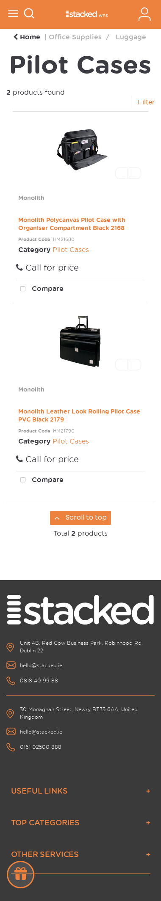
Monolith (31, 198)
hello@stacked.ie (41, 665)
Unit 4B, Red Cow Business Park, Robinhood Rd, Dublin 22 (81, 647)
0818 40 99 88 (39, 680)
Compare (40, 289)
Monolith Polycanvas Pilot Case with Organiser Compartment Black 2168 (71, 224)
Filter (146, 101)
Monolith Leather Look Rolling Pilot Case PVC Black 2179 (79, 415)
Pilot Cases (71, 249)
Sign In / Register (144, 14)
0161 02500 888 (40, 747)
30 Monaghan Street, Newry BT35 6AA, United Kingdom (79, 713)
